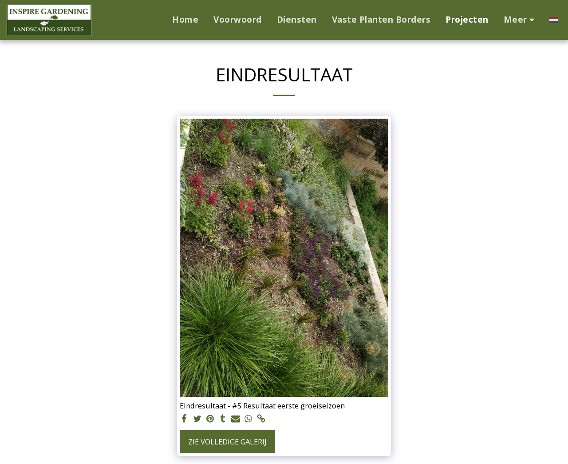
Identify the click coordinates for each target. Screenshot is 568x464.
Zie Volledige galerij (227, 441)
